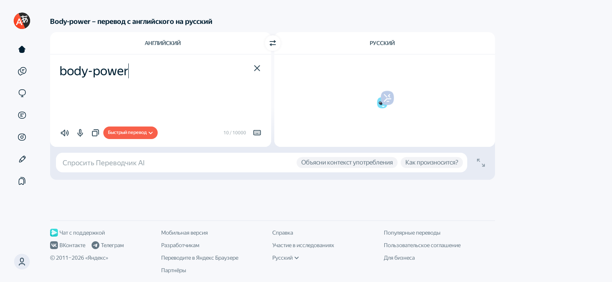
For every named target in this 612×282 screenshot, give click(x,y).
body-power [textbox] (93, 70)
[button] (22, 261)
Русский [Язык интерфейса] (285, 258)
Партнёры (173, 270)
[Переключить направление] (273, 43)
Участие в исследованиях (303, 245)
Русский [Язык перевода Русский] (382, 43)
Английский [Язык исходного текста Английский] (163, 43)
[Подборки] (22, 181)
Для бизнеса (399, 258)
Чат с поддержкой (77, 233)
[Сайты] (22, 93)
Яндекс (97, 258)
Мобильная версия (184, 233)
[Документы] (22, 115)
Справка (282, 233)
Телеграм (108, 245)
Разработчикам (180, 245)
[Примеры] (22, 71)
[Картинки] (22, 137)
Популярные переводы (412, 233)
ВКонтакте (67, 245)
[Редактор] (22, 159)
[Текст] (22, 49)
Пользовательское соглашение (422, 245)
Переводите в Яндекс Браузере (199, 258)
